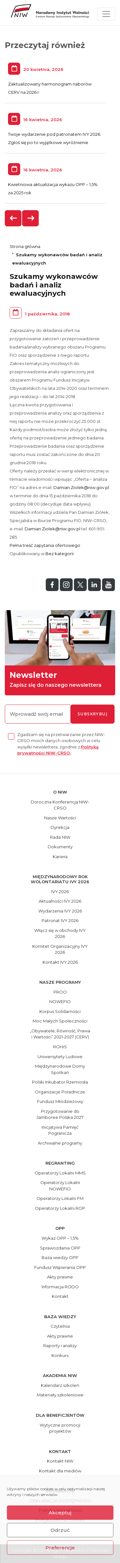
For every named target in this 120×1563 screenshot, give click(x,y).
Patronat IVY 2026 (60, 920)
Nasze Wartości (60, 817)
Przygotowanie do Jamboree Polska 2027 (60, 1114)
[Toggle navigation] (106, 14)
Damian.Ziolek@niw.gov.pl (81, 487)
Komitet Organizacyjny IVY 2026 (60, 949)
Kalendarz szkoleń (60, 1385)
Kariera (60, 856)
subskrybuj (92, 714)
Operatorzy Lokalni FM (60, 1198)
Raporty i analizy (60, 1345)
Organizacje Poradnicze (60, 1091)
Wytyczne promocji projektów (60, 1428)
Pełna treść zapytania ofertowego (45, 545)
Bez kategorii (59, 553)
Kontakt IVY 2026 (60, 962)
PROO (60, 992)
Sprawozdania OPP (60, 1247)
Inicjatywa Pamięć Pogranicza (60, 1130)
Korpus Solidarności (60, 1011)
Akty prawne (60, 1276)
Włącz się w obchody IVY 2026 (60, 933)
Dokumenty (60, 846)
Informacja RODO (60, 1286)
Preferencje (60, 1548)
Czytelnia (60, 1326)
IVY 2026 (60, 891)
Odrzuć (60, 1530)
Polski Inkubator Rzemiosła (60, 1081)
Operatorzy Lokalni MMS (60, 1172)
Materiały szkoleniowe (60, 1394)
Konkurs (60, 1355)
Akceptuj (60, 1513)
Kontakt (60, 1296)
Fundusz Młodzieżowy (60, 1101)
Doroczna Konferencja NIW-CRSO (60, 805)
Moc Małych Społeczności (60, 1020)
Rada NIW (60, 837)
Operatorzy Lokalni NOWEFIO (60, 1185)
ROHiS (60, 1046)
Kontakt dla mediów (60, 1470)
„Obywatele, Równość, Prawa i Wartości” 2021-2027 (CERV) (60, 1034)
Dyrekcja (60, 827)
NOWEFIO (60, 1001)
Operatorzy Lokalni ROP (60, 1208)
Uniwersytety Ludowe (60, 1056)
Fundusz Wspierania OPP (60, 1267)
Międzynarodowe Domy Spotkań (60, 1069)
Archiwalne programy (60, 1143)
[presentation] (13, 218)
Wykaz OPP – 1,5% (60, 1238)
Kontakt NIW (60, 1460)
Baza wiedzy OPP (60, 1257)
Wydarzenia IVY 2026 (60, 910)
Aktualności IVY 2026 (60, 901)
